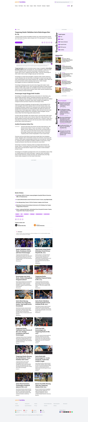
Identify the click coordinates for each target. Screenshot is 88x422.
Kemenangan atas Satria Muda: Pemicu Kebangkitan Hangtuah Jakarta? (24, 278)
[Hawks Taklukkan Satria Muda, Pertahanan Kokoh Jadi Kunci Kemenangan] (24, 242)
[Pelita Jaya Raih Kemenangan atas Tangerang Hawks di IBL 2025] (43, 321)
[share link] (49, 42)
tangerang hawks (19, 216)
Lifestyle (44, 5)
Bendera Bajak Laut (63, 123)
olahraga (32, 214)
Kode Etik (45, 405)
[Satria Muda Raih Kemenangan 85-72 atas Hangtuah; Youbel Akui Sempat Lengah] (43, 349)
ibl (21, 214)
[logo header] (20, 2)
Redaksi (35, 403)
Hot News (21, 5)
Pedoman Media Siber (48, 403)
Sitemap (55, 405)
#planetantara (19, 42)
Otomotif (39, 5)
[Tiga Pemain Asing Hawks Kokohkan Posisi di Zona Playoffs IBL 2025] (43, 242)
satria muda (46, 214)
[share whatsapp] (42, 42)
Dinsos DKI (62, 115)
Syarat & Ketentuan (28, 405)
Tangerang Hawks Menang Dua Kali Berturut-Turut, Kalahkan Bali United (24, 358)
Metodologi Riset (57, 403)
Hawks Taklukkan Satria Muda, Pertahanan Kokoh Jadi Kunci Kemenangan (23, 251)
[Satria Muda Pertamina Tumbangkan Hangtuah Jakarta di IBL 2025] (24, 377)
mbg (62, 57)
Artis (25, 5)
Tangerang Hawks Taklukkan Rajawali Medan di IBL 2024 (43, 278)
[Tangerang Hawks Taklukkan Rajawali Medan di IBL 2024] (43, 269)
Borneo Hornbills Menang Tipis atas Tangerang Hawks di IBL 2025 (43, 385)
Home (16, 5)
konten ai (26, 214)
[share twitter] (47, 42)
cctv (60, 107)
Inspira (31, 5)
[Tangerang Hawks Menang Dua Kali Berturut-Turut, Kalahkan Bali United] (24, 349)
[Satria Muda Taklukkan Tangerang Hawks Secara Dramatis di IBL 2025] (43, 294)
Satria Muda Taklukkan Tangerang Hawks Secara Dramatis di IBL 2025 (42, 302)
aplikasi (63, 72)
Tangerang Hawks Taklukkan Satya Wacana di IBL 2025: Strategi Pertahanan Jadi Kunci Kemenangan (24, 332)
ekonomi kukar (64, 87)
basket (17, 214)
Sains (28, 5)
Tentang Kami (27, 403)
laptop (63, 65)
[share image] (51, 42)
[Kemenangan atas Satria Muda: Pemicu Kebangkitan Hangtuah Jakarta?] (24, 269)
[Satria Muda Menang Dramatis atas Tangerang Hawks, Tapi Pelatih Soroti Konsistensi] (24, 294)
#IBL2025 (37, 395)
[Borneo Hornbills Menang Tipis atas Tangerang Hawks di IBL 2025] (43, 377)
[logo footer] (20, 400)
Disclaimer (17, 405)
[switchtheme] (72, 6)
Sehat (35, 5)
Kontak (16, 403)
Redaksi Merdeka (22, 225)
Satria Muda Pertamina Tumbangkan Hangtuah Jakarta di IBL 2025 (23, 385)
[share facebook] (45, 42)
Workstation (65, 403)
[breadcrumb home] (16, 29)
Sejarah (48, 5)
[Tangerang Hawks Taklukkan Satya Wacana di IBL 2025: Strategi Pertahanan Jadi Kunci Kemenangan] (24, 321)
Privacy (35, 405)
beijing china (64, 80)
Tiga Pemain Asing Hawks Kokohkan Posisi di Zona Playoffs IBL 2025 (43, 251)
